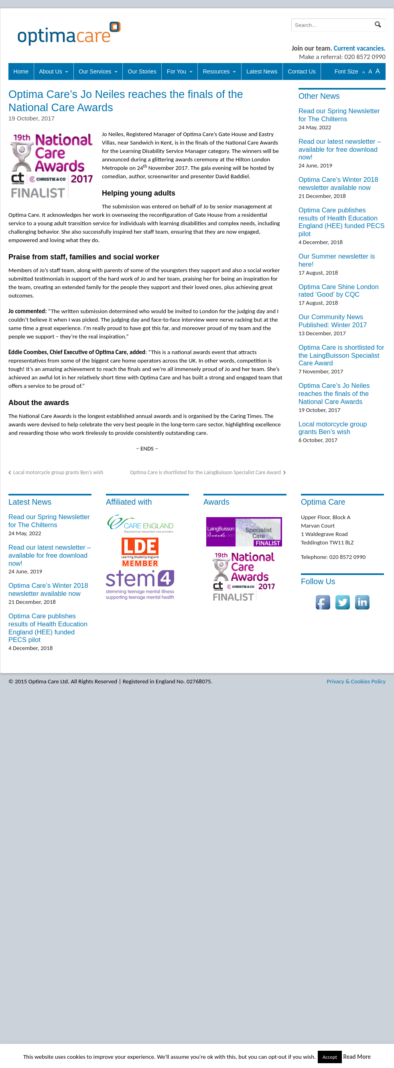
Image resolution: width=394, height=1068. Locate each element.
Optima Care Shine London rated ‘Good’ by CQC (339, 290)
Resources (216, 71)
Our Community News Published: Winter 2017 (333, 320)
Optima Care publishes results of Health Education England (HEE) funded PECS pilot (342, 221)
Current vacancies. (360, 48)
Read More (357, 1056)
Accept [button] (330, 1057)
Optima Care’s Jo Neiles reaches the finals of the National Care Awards (334, 393)
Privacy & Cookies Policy (356, 681)
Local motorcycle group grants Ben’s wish (58, 472)
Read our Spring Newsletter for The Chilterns (339, 114)
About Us (50, 71)
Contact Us (301, 71)
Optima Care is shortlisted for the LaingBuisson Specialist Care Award (205, 472)
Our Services (95, 71)
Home (21, 71)
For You (176, 71)
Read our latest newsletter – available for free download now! (340, 149)
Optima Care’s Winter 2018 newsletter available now (338, 183)
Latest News (261, 71)
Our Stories (142, 71)
